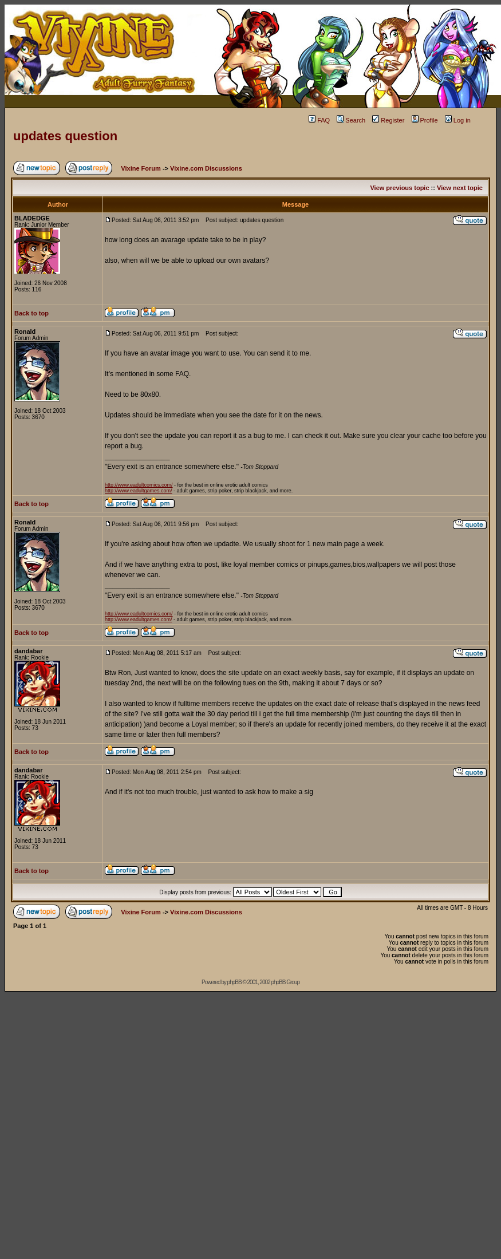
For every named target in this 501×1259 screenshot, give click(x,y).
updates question (65, 136)
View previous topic (399, 187)
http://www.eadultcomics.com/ (139, 485)
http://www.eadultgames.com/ (138, 491)
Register (388, 120)
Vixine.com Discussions (206, 168)
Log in (458, 120)
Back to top (31, 313)
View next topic (460, 187)
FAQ (319, 120)
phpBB (234, 982)
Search (351, 120)
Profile (425, 120)
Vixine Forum (140, 168)
